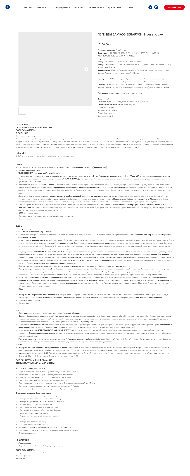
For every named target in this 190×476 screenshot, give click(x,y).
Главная (28, 7)
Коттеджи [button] (79, 7)
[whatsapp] (156, 7)
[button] (174, 7)
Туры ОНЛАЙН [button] (115, 7)
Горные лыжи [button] (96, 7)
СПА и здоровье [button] (60, 7)
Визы (131, 7)
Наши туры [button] (41, 7)
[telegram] (150, 7)
